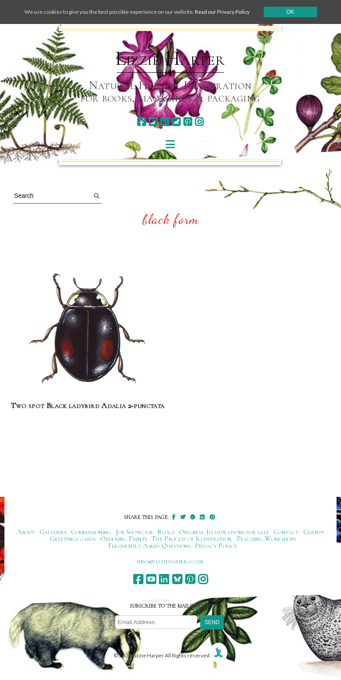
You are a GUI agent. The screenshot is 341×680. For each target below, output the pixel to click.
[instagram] (199, 122)
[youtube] (153, 122)
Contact (286, 532)
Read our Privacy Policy (222, 11)
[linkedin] (164, 122)
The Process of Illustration (191, 538)
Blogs (166, 532)
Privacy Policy (216, 546)
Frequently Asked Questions (149, 546)
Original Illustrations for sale (224, 532)
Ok (290, 12)
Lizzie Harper (170, 59)
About (26, 532)
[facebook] (141, 122)
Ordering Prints (123, 538)
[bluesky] (176, 122)
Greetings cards (73, 538)
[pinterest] (187, 122)
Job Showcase (135, 532)
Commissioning (91, 532)
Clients (313, 532)
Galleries (53, 532)
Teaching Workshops (266, 538)
